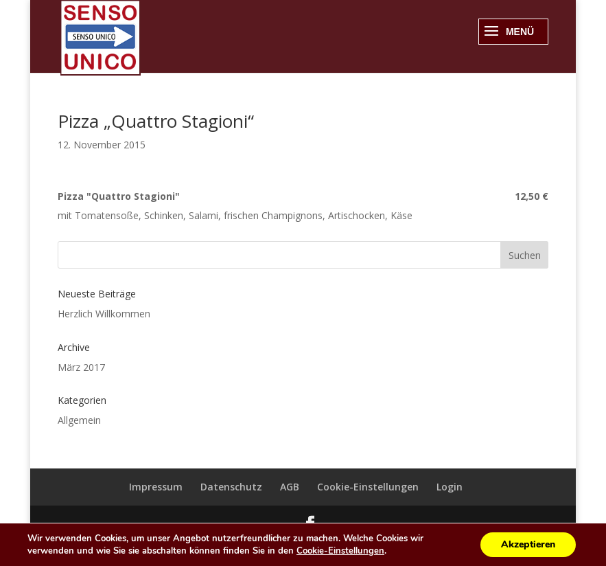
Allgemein (79, 420)
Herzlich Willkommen (104, 313)
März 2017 (81, 367)
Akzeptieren (528, 544)
